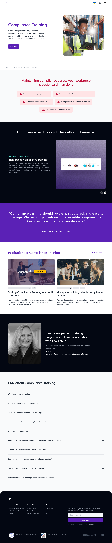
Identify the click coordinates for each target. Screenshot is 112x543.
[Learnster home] (7, 3)
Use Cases (16, 67)
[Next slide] (105, 192)
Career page (49, 511)
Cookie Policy (31, 511)
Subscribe (85, 520)
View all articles (97, 252)
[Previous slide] (101, 192)
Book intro (13, 46)
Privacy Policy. (92, 524)
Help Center (49, 508)
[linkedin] (102, 535)
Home (8, 67)
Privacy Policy (31, 508)
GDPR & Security (33, 514)
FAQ (46, 514)
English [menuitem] (99, 3)
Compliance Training (30, 67)
